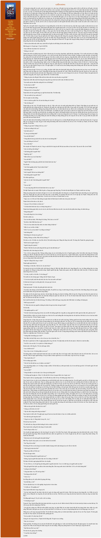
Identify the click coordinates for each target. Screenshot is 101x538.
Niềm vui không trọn (10, 29)
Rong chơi (10, 31)
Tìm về (10, 32)
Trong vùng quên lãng (10, 34)
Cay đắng (10, 21)
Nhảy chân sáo (10, 27)
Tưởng (10, 36)
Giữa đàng (10, 24)
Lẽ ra (10, 26)
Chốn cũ (10, 22)
